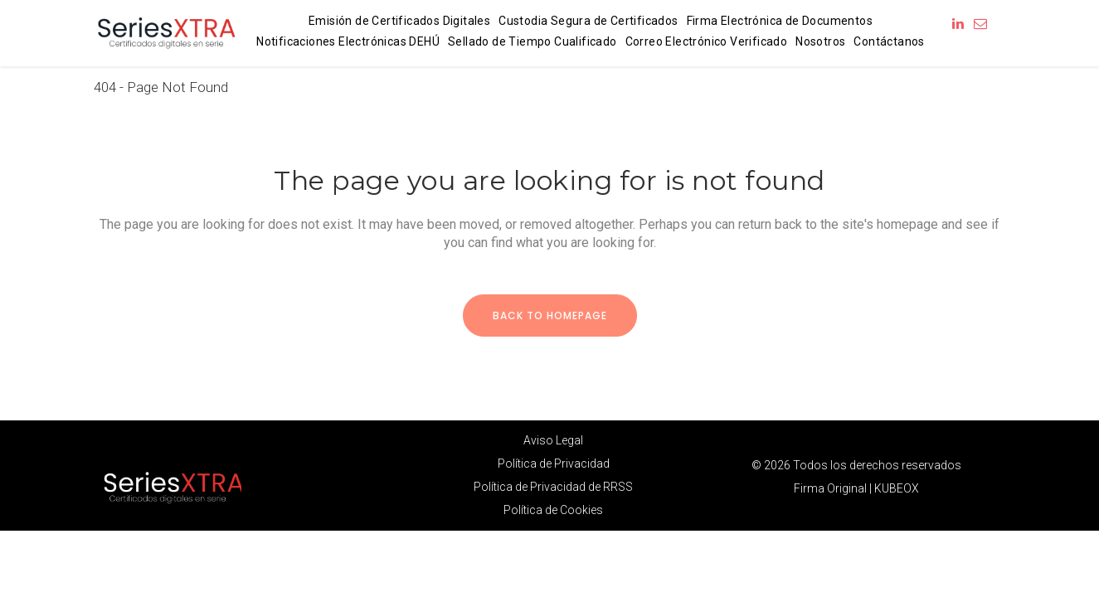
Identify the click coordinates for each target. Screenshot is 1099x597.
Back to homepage (550, 315)
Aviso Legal (553, 440)
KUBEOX (896, 488)
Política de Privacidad (554, 463)
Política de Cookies (553, 510)
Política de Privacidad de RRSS (553, 486)
